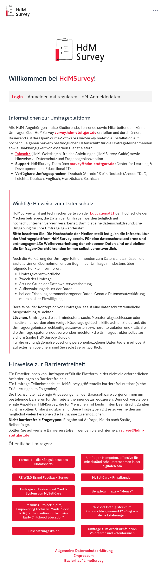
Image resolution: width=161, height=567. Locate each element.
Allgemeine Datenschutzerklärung (84, 550)
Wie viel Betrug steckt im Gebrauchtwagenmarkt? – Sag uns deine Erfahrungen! (112, 511)
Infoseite (23, 153)
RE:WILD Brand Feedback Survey (44, 477)
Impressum (84, 555)
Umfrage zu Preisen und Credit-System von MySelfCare (43, 491)
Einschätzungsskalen (43, 531)
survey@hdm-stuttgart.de (92, 163)
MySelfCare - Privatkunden (112, 477)
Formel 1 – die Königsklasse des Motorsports (43, 462)
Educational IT (102, 213)
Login (17, 97)
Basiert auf (83, 560)
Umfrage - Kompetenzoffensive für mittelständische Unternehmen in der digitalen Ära (112, 461)
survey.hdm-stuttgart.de (75, 132)
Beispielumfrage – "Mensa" (112, 491)
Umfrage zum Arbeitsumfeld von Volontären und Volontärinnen (112, 531)
